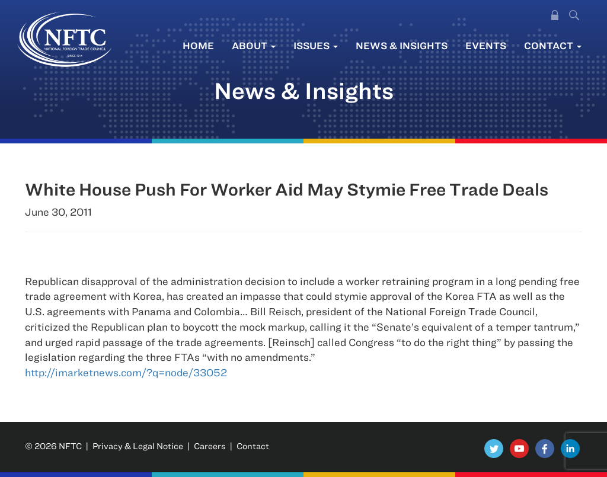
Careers (210, 446)
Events (485, 45)
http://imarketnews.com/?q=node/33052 (126, 372)
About (254, 45)
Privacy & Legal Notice (137, 446)
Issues (315, 45)
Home (198, 45)
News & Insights (402, 45)
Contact (553, 45)
